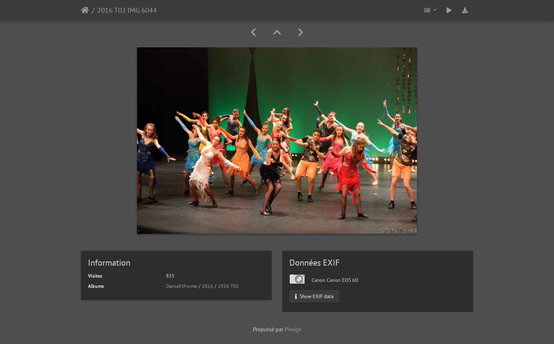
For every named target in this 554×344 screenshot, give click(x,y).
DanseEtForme (181, 286)
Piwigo (293, 329)
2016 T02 (228, 286)
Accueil (85, 10)
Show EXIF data (314, 296)
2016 (207, 286)
